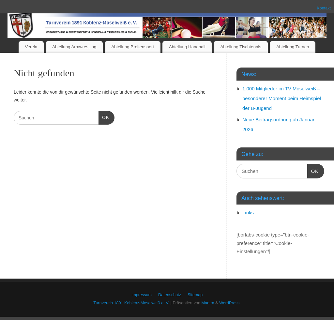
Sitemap (195, 295)
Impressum (141, 295)
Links (248, 212)
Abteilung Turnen (292, 46)
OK (104, 117)
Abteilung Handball (187, 46)
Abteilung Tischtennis (240, 46)
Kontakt (324, 8)
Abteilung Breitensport (132, 46)
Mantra (208, 303)
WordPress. (230, 303)
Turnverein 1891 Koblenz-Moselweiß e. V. (131, 303)
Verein (31, 46)
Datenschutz (169, 295)
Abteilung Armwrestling (74, 46)
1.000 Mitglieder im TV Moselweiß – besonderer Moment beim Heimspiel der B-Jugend (281, 98)
